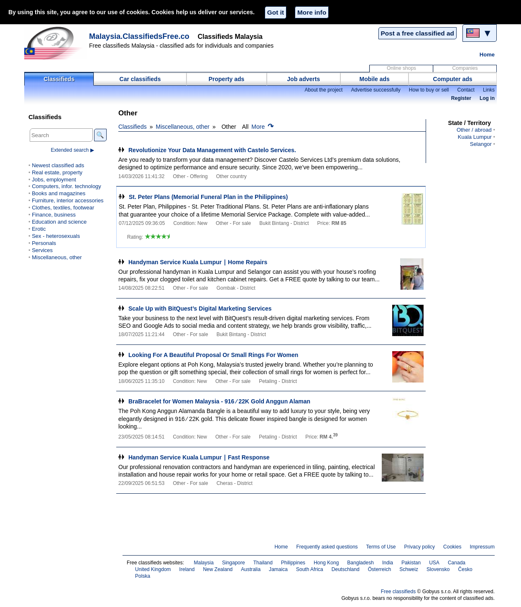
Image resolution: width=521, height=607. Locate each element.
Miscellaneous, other (182, 126)
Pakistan (411, 563)
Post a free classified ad (417, 33)
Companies (465, 68)
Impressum (482, 547)
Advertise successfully (375, 90)
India (387, 563)
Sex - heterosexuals (56, 236)
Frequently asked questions (327, 547)
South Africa (309, 569)
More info (311, 12)
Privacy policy (419, 547)
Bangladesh (360, 563)
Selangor (481, 144)
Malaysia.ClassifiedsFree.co (139, 36)
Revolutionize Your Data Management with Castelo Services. (212, 150)
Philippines (293, 563)
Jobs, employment (54, 179)
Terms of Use (381, 547)
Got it (275, 12)
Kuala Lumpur (475, 137)
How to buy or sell (429, 90)
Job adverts (303, 79)
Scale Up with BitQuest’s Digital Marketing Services (200, 308)
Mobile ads (375, 79)
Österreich (379, 569)
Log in (487, 98)
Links (489, 90)
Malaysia (203, 563)
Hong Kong (326, 563)
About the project (323, 90)
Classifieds (58, 79)
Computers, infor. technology (66, 186)
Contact (465, 90)
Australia (250, 569)
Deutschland (346, 569)
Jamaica (278, 569)
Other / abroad (474, 130)
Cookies (452, 547)
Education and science (59, 222)
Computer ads (452, 79)
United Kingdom (153, 569)
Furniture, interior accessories (67, 200)
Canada (456, 563)
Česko (465, 569)
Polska (142, 576)
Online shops (401, 68)
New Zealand (217, 569)
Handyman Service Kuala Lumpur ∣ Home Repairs (197, 262)
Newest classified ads (58, 165)
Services (42, 250)
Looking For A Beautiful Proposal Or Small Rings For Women (213, 355)
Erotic (39, 229)
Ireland (187, 569)
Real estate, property (57, 172)
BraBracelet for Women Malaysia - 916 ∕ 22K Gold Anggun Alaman (219, 401)
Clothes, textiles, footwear (63, 207)
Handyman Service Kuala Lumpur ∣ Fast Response (199, 457)
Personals (44, 243)
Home (487, 54)
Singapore (233, 563)
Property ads (227, 79)
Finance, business (54, 215)
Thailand (263, 563)
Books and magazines (58, 193)
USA (434, 563)
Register (461, 98)
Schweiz (408, 569)
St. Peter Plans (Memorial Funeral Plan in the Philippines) (208, 197)
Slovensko (438, 569)
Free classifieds (398, 591)
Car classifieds (140, 79)
